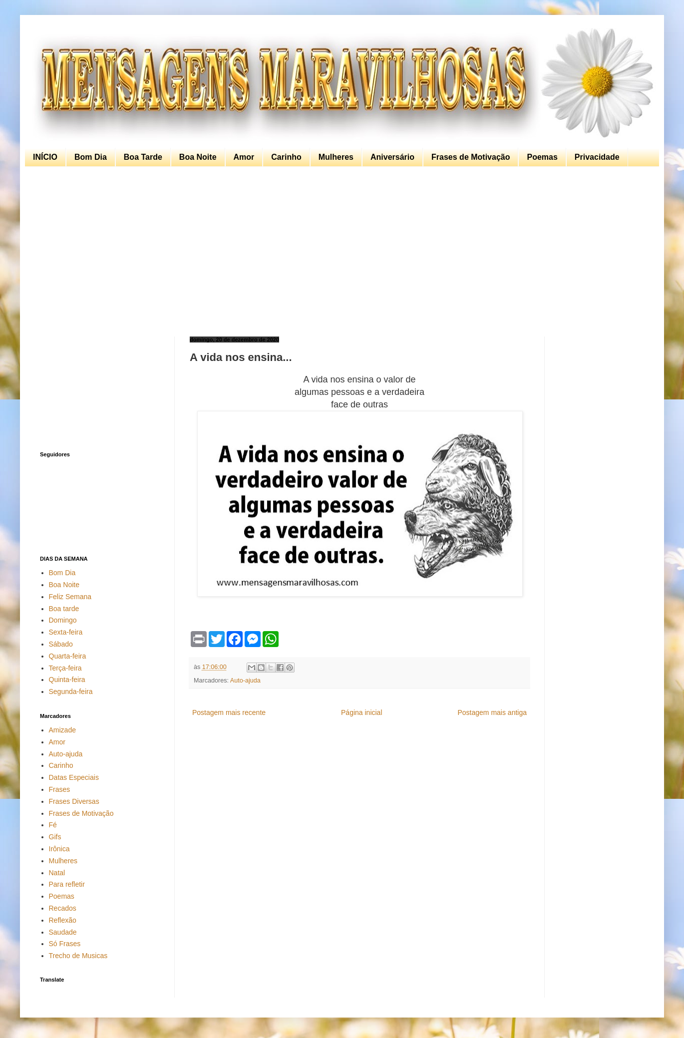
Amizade (62, 730)
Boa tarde (64, 609)
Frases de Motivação (470, 157)
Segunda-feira (71, 691)
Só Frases (65, 944)
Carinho (286, 157)
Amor (244, 157)
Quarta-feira (67, 656)
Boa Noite (198, 157)
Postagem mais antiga (492, 712)
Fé (53, 825)
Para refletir (67, 884)
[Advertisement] (339, 252)
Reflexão (62, 920)
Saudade (63, 932)
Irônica (59, 849)
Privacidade (597, 157)
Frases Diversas (74, 801)
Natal (57, 873)
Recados (62, 908)
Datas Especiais (74, 777)
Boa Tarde (143, 157)
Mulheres (336, 157)
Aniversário (392, 157)
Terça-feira (65, 668)
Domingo (63, 620)
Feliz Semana (70, 597)
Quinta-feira (67, 680)
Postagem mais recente (229, 712)
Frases (59, 789)
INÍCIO (45, 157)
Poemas (542, 157)
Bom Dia (90, 157)
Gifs (55, 837)
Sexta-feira (66, 632)
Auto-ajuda (245, 680)
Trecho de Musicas (78, 956)
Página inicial (361, 712)
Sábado (61, 644)
